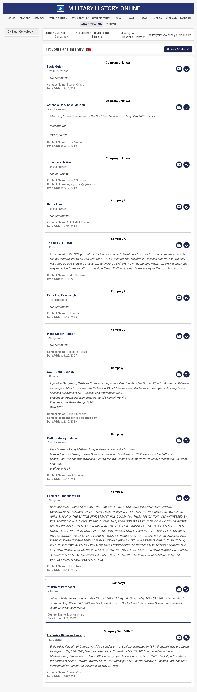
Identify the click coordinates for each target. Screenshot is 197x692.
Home (49, 32)
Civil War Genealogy (61, 34)
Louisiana (83, 32)
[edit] (186, 69)
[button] (97, 67)
